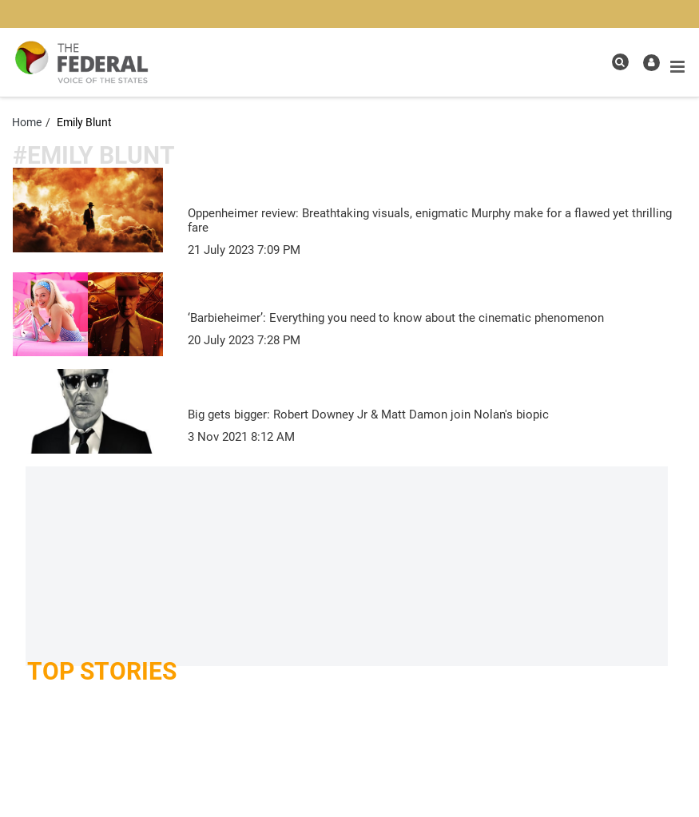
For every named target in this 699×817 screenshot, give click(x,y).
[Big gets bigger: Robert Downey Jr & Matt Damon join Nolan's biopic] (437, 413)
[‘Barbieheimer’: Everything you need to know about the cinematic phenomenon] (437, 316)
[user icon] (651, 63)
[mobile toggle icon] (677, 67)
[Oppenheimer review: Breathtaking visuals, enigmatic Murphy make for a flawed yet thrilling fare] (437, 219)
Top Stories (102, 671)
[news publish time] (244, 250)
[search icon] (620, 62)
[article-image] (88, 209)
